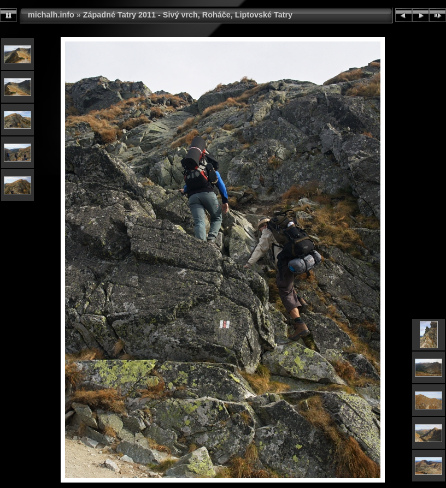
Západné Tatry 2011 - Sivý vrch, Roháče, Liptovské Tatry (187, 14)
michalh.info (51, 14)
